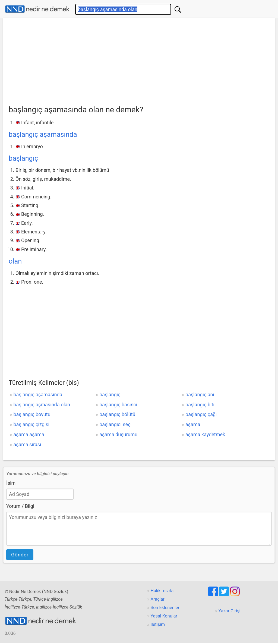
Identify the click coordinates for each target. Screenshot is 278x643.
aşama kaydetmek (205, 434)
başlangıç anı (199, 394)
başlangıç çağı (201, 414)
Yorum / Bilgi (20, 506)
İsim (10, 483)
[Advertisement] (139, 63)
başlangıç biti (199, 404)
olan (15, 261)
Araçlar (158, 599)
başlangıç (23, 158)
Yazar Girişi (230, 610)
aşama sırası (27, 444)
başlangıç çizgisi (31, 424)
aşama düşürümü (118, 434)
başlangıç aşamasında (43, 134)
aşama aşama (28, 434)
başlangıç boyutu (31, 414)
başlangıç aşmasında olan (41, 404)
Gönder (20, 555)
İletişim (158, 624)
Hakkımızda (162, 590)
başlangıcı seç (114, 424)
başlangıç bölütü (117, 414)
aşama (192, 424)
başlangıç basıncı (118, 404)
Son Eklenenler (165, 607)
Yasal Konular (164, 616)
